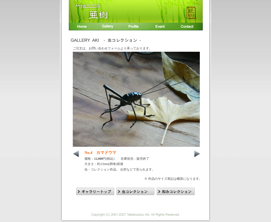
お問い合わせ (188, 27)
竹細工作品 (108, 27)
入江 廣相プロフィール (134, 27)
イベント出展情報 (161, 27)
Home (81, 27)
